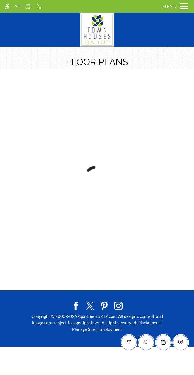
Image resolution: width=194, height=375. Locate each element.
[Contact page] (17, 6)
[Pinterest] (104, 305)
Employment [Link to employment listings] (110, 329)
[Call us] (39, 6)
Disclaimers (149, 322)
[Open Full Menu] (173, 6)
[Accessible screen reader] (7, 6)
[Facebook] (76, 305)
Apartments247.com (97, 316)
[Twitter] (90, 305)
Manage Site (83, 329)
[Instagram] (118, 305)
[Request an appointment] (28, 6)
